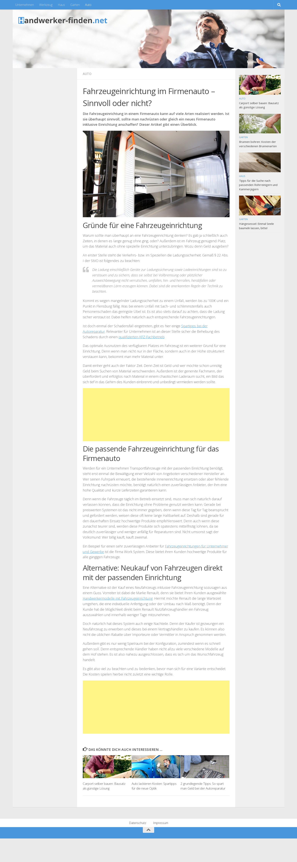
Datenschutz (137, 823)
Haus (61, 5)
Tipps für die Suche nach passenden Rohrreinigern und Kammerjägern (258, 185)
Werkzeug (45, 5)
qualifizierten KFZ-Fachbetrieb (141, 337)
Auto (88, 5)
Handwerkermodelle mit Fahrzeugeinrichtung (118, 598)
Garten (75, 5)
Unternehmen (24, 5)
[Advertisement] (156, 414)
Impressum (160, 823)
